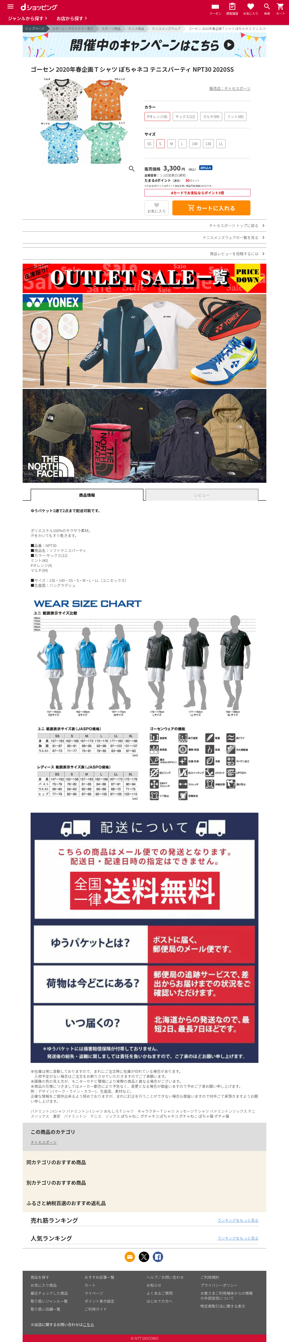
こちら (88, 1324)
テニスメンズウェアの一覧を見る (230, 237)
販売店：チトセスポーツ (229, 88)
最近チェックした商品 (49, 1293)
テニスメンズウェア (166, 28)
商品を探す (40, 1277)
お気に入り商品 (44, 1285)
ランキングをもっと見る (237, 1220)
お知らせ (153, 1285)
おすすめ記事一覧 (99, 1277)
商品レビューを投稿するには (234, 253)
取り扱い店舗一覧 (45, 1309)
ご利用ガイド (96, 1309)
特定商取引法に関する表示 (222, 1306)
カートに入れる (211, 207)
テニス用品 (136, 28)
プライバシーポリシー (219, 1285)
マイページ (94, 1293)
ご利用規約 (209, 1277)
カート (90, 1285)
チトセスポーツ (44, 1142)
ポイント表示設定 (99, 1301)
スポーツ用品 (111, 28)
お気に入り (156, 211)
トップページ (35, 28)
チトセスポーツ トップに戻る (233, 225)
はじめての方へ (159, 1301)
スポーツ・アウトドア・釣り (73, 28)
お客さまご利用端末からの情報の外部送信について (226, 1295)
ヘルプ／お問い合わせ (165, 1277)
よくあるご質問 (159, 1293)
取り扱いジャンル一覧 (49, 1301)
